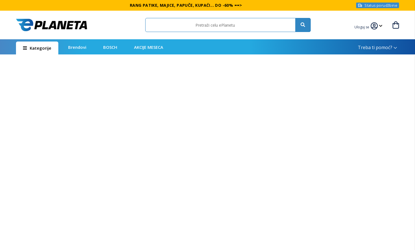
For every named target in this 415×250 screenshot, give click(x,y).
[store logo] (51, 25)
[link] (364, 26)
